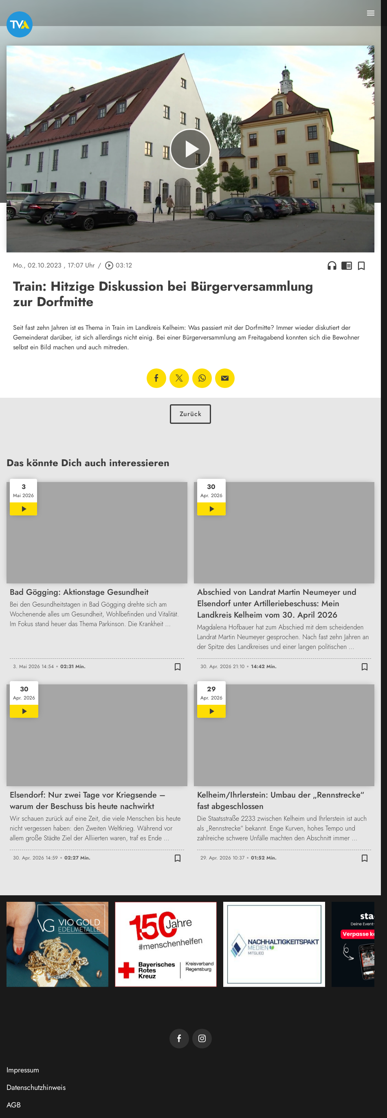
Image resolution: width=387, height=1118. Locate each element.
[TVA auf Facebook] (179, 1038)
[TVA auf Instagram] (202, 1038)
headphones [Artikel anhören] (332, 265)
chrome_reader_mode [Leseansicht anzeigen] (346, 265)
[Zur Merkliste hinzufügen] (361, 265)
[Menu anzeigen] (370, 13)
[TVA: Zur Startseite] (20, 24)
